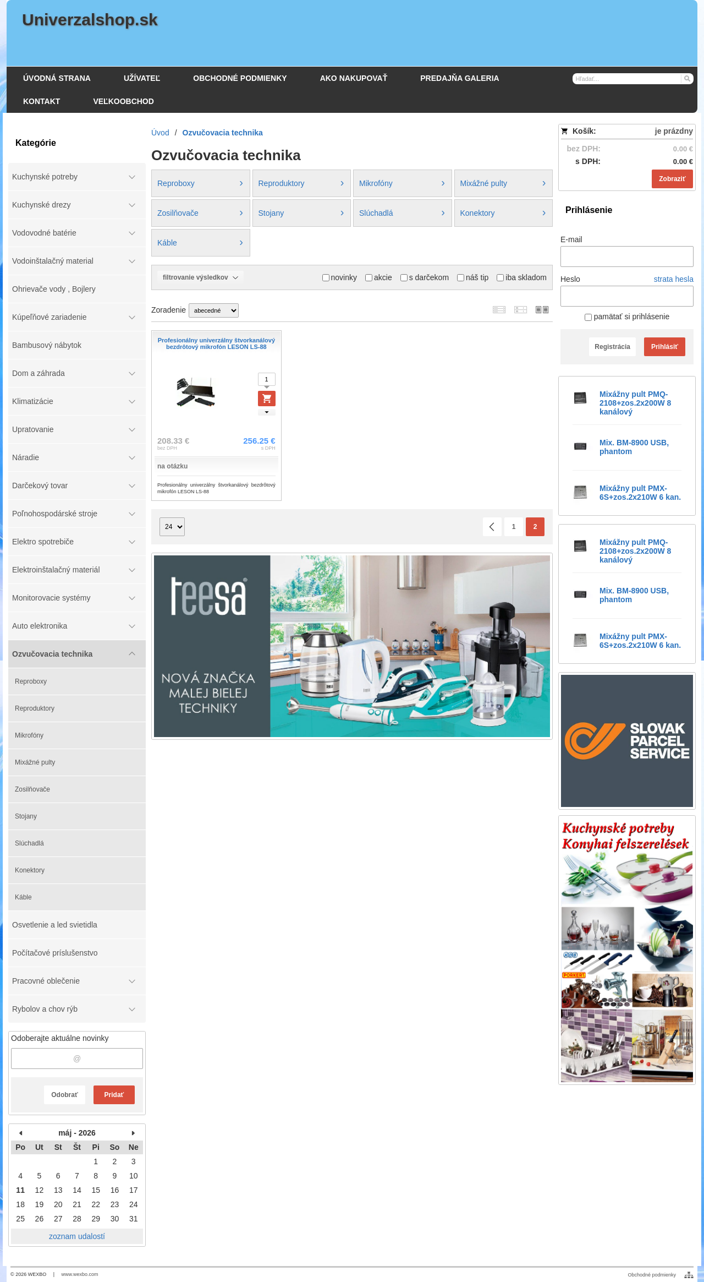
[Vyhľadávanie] (633, 78)
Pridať (114, 1095)
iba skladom (522, 277)
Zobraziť (672, 179)
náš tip (472, 277)
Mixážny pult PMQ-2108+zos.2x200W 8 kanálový (635, 403)
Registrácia (612, 347)
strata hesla (674, 279)
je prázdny (674, 131)
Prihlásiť (664, 347)
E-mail (571, 239)
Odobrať (64, 1095)
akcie (378, 277)
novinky (339, 277)
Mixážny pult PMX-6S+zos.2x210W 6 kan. (640, 492)
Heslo (570, 279)
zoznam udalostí (77, 1236)
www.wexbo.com (80, 1274)
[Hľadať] (687, 78)
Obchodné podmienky (652, 1275)
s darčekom (424, 277)
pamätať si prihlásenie (627, 316)
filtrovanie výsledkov (200, 277)
